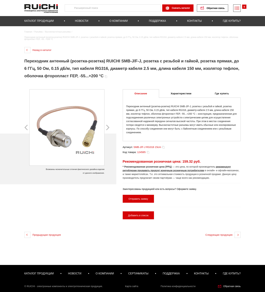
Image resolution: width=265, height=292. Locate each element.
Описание (141, 93)
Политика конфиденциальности (178, 286)
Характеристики (181, 93)
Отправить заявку (138, 198)
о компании (118, 20)
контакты (194, 20)
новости (81, 20)
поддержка (157, 20)
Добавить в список (138, 215)
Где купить (222, 93)
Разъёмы (38, 32)
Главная (28, 32)
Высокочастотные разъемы (58, 32)
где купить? (232, 20)
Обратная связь (216, 8)
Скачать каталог (181, 8)
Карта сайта (131, 286)
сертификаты (138, 273)
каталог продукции (39, 20)
